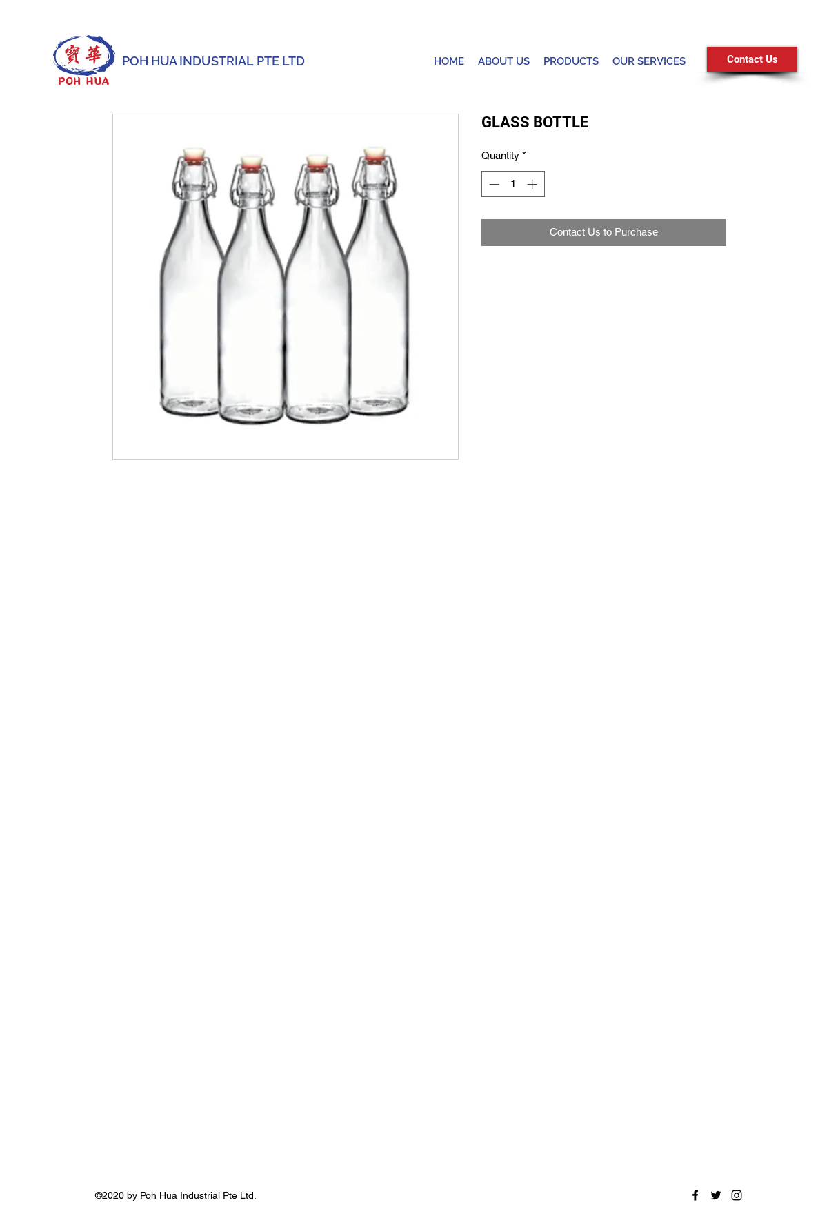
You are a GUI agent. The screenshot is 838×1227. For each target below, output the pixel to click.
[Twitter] (716, 1195)
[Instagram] (737, 1195)
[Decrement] (492, 184)
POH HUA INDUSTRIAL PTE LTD (213, 61)
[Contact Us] (752, 59)
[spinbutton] (512, 184)
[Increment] (533, 184)
